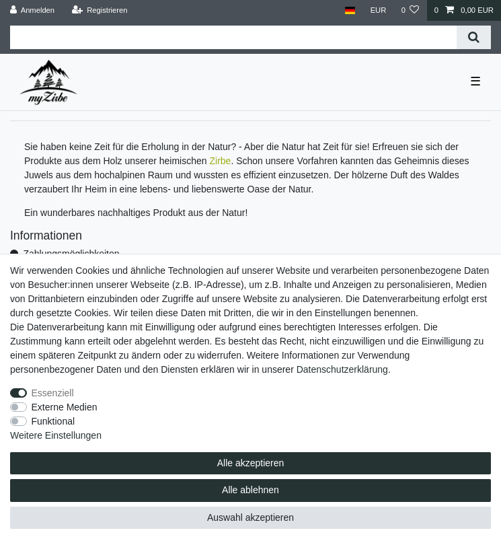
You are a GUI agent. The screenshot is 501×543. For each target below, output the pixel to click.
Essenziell (53, 393)
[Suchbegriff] (233, 37)
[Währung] (377, 10)
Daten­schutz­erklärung (342, 369)
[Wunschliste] (409, 10)
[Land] (350, 10)
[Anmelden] (33, 10)
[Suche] (474, 37)
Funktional (53, 421)
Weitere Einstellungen (56, 435)
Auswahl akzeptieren (250, 517)
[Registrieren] (99, 10)
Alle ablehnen (250, 489)
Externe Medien (65, 407)
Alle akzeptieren (250, 463)
